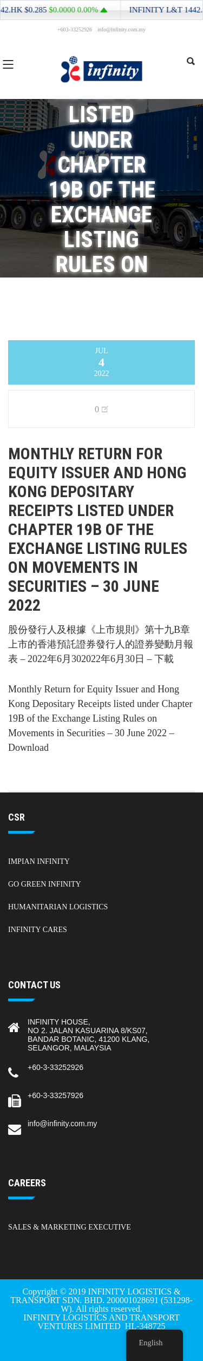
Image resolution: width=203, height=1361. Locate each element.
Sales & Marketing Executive (69, 1227)
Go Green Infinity (44, 884)
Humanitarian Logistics (58, 907)
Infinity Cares (37, 930)
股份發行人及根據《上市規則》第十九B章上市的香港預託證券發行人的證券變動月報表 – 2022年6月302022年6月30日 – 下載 (100, 644)
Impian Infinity (39, 861)
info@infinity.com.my (62, 1123)
